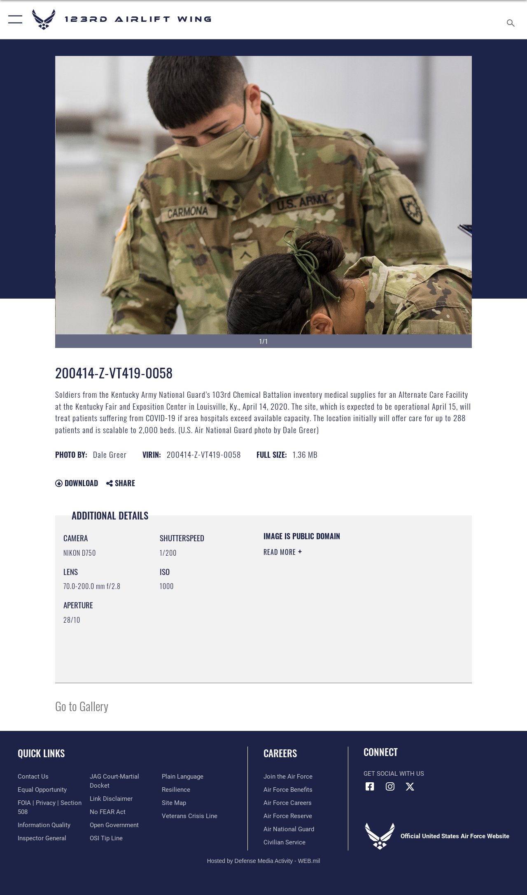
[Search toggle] (512, 19)
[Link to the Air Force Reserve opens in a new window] (288, 816)
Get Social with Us (394, 773)
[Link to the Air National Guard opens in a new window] (289, 829)
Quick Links (41, 753)
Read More (281, 552)
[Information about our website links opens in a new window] (111, 798)
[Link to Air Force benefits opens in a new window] (288, 789)
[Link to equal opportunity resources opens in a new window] (42, 789)
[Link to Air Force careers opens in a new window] (288, 803)
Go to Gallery (81, 705)
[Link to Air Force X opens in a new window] (410, 786)
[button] (13, 19)
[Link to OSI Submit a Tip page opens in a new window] (106, 838)
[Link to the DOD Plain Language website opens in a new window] (182, 776)
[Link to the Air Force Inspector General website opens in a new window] (42, 838)
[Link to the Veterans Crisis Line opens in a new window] (189, 816)
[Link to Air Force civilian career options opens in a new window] (284, 842)
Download (76, 483)
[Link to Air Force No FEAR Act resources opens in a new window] (108, 812)
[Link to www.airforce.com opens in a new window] (288, 776)
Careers (280, 753)
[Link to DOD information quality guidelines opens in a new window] (44, 825)
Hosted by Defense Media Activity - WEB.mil (263, 861)
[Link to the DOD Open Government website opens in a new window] (114, 825)
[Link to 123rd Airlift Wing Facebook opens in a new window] (370, 786)
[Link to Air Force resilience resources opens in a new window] (176, 789)
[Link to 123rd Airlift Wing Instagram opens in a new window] (390, 786)
